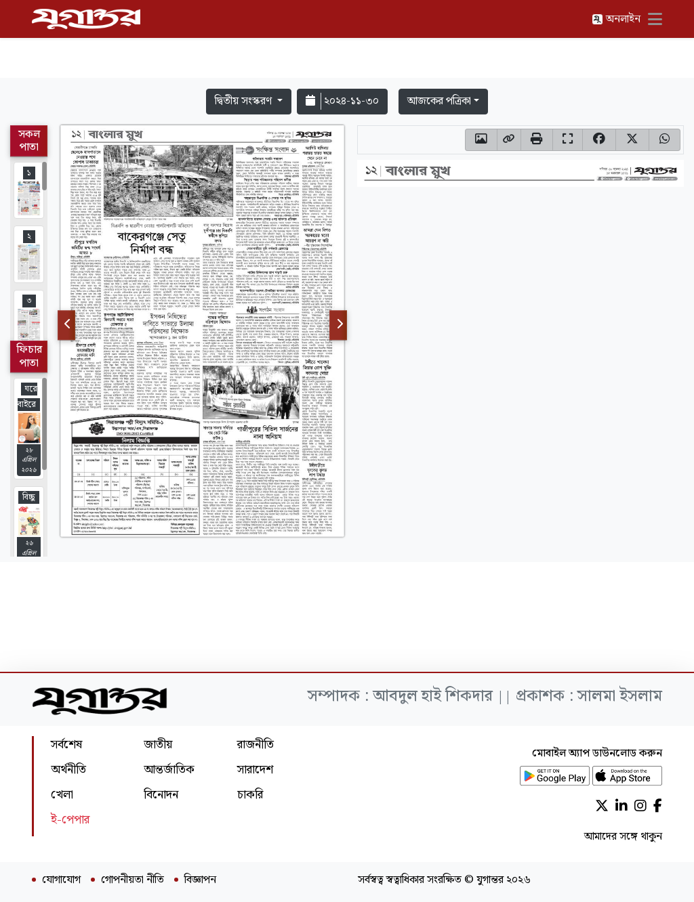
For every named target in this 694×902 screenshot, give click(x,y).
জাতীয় (158, 744)
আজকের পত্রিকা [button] (439, 101)
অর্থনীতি (68, 769)
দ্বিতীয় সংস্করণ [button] (244, 101)
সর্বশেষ (66, 744)
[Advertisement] (347, 42)
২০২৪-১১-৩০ (342, 101)
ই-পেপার (70, 820)
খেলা (62, 794)
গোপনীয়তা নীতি (132, 880)
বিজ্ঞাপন (200, 880)
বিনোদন (161, 794)
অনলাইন (616, 19)
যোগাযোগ (61, 880)
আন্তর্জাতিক (169, 769)
